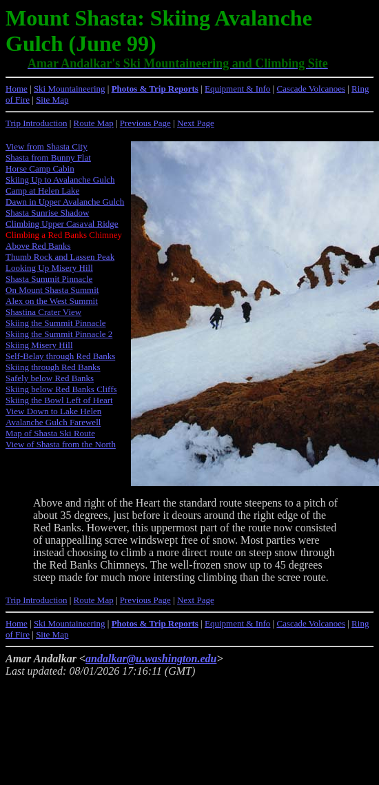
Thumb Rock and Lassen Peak (60, 257)
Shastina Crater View (43, 312)
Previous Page (145, 123)
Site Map (52, 99)
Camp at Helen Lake (42, 190)
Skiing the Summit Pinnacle (56, 323)
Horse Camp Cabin (40, 168)
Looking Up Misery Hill (49, 268)
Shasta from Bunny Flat (48, 157)
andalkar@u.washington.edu (150, 658)
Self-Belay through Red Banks (60, 356)
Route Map (94, 123)
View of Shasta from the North (61, 444)
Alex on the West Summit (52, 301)
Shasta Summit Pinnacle (49, 279)
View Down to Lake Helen (53, 411)
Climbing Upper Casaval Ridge (62, 223)
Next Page (195, 123)
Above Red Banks (38, 246)
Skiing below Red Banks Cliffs (61, 389)
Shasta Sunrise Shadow (47, 212)
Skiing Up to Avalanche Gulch (60, 179)
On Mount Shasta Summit (52, 290)
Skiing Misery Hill (39, 345)
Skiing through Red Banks (53, 367)
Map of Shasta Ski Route (50, 433)
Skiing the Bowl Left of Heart (59, 400)
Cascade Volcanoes (310, 88)
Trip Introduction (36, 123)
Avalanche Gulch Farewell (53, 422)
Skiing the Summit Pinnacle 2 (59, 334)
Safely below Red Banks (50, 378)
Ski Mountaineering (69, 88)
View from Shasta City (47, 146)
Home (17, 88)
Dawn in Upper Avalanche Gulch (65, 201)
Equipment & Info (237, 88)
